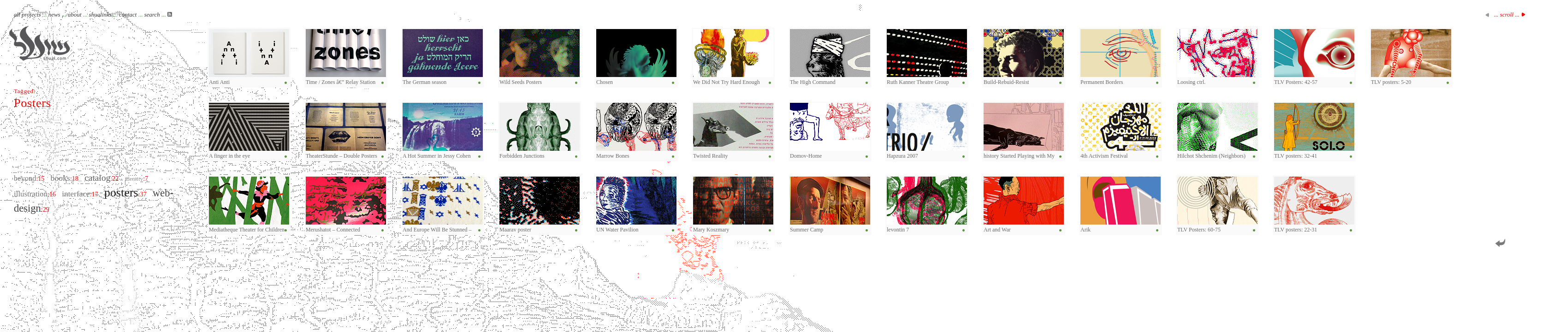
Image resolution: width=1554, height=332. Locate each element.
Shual (39, 43)
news (54, 14)
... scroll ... (1506, 14)
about (75, 14)
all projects (27, 14)
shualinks (100, 14)
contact (127, 14)
